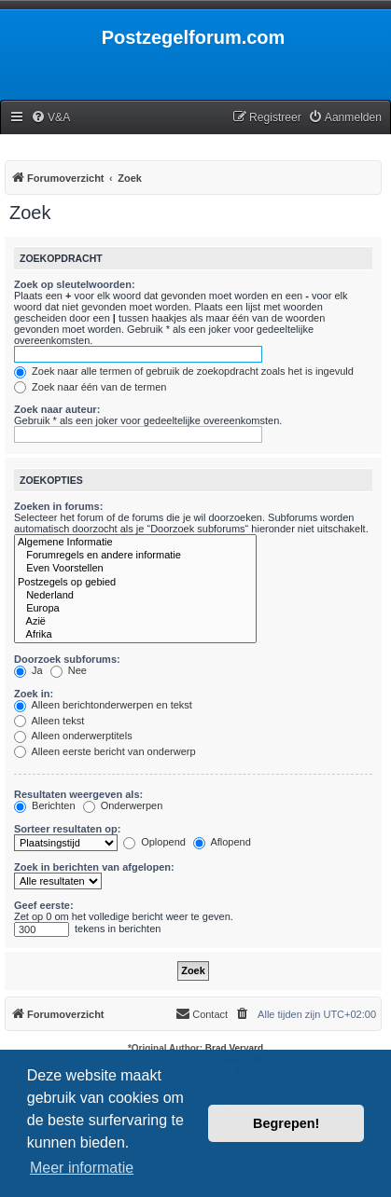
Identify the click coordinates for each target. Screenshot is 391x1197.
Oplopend (154, 841)
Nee (68, 670)
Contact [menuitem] (201, 1013)
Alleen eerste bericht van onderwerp (105, 751)
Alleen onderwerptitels (73, 735)
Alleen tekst (49, 720)
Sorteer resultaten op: (67, 828)
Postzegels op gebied (135, 582)
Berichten (45, 805)
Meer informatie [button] (81, 1168)
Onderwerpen (123, 805)
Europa (135, 608)
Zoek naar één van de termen (90, 386)
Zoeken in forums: (58, 506)
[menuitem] (50, 118)
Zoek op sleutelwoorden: (74, 284)
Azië (135, 621)
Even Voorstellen (135, 568)
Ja (28, 670)
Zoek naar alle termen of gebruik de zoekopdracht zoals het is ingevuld (184, 371)
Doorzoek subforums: (67, 659)
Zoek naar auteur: (57, 409)
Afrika (135, 634)
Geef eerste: (44, 905)
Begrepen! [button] (286, 1123)
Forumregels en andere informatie (135, 555)
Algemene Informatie (135, 542)
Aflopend (222, 841)
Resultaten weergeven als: (78, 794)
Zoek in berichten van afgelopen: (94, 867)
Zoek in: (33, 693)
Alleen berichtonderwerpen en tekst (103, 704)
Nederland (135, 595)
